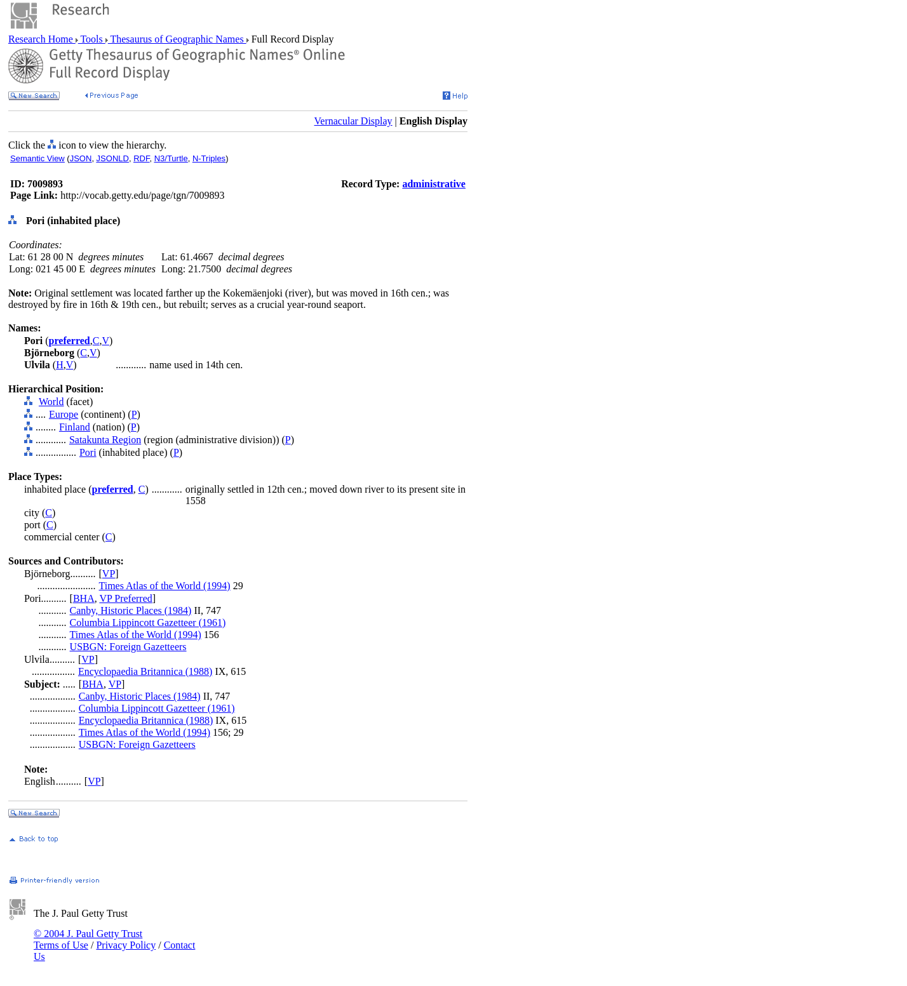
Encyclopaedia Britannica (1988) (145, 671)
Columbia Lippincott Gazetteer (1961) (148, 622)
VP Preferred (125, 598)
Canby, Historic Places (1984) (131, 610)
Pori (88, 452)
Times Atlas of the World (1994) (165, 585)
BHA (84, 598)
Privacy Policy (126, 945)
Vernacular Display (353, 121)
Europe (63, 414)
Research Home (42, 39)
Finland (74, 427)
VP (108, 573)
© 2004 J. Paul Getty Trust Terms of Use (88, 939)
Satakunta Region (105, 439)
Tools (91, 39)
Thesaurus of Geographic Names (177, 39)
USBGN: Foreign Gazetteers (128, 646)
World (51, 401)
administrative (434, 183)
